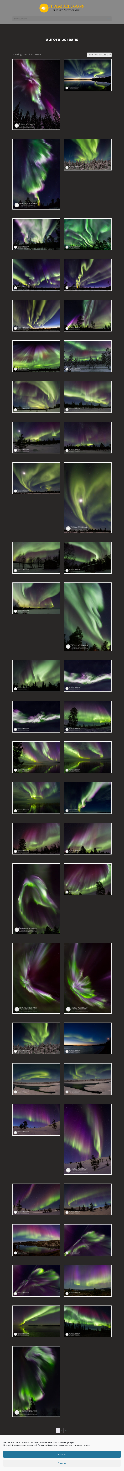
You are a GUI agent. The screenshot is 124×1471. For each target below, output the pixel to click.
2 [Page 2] (61, 1430)
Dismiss (62, 1463)
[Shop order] (99, 55)
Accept (62, 1454)
